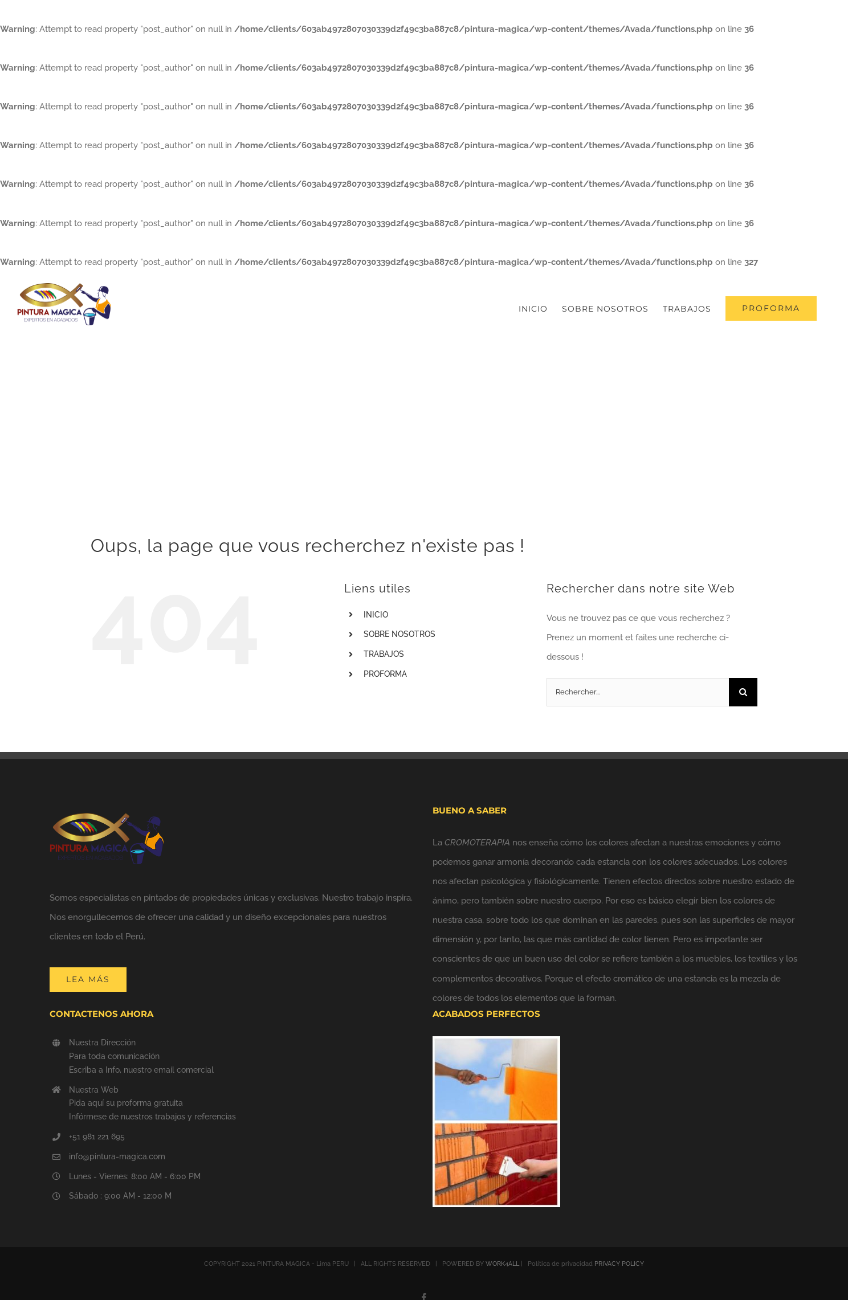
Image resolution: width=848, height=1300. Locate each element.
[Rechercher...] (638, 692)
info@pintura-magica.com (117, 1156)
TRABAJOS (384, 654)
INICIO (376, 614)
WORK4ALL (502, 1264)
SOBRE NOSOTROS (399, 634)
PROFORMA (385, 673)
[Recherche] (743, 692)
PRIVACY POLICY (619, 1264)
